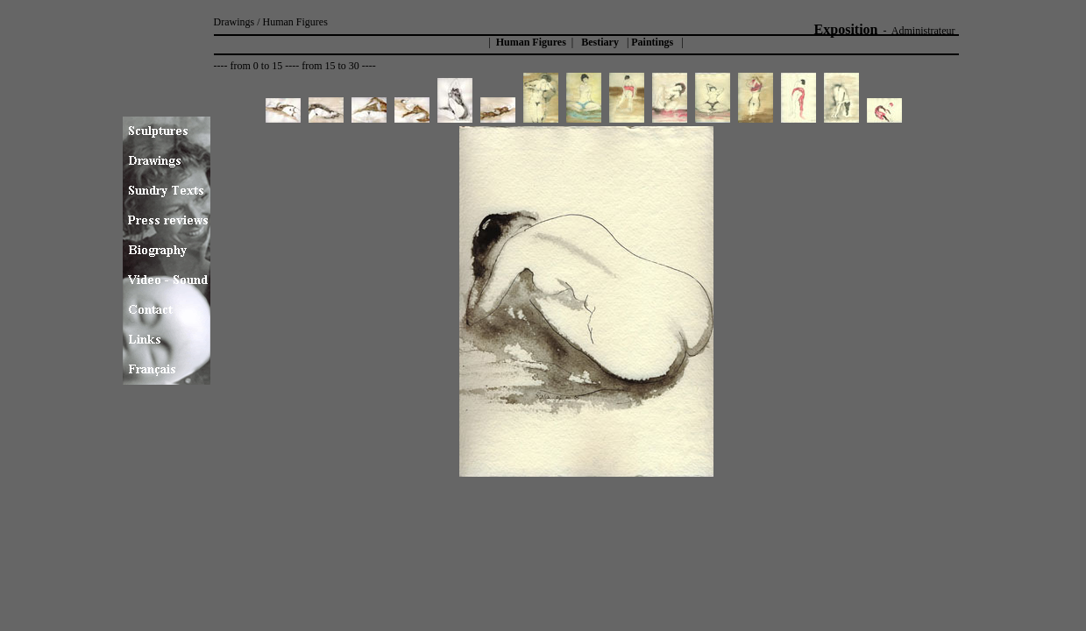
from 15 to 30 (330, 66)
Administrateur (923, 31)
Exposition (846, 29)
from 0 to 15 (256, 66)
